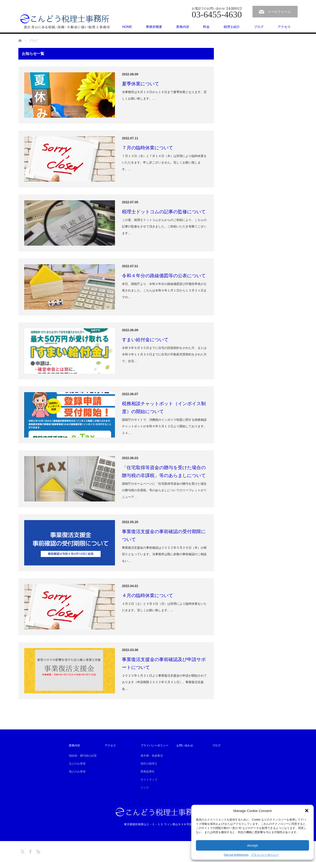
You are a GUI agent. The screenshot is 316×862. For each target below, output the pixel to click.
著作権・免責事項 (152, 755)
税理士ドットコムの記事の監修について (164, 211)
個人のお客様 (77, 771)
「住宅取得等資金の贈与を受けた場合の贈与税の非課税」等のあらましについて (164, 471)
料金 (206, 27)
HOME (127, 27)
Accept (252, 845)
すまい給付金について (145, 339)
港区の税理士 (149, 763)
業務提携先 (148, 771)
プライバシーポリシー (265, 854)
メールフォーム (279, 11)
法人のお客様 (77, 763)
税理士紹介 (232, 27)
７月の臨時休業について (147, 147)
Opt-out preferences (236, 854)
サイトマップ (149, 779)
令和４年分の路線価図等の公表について (164, 275)
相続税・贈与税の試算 (83, 755)
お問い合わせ (184, 745)
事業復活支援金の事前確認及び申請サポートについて (164, 663)
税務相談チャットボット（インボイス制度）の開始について (164, 407)
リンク (145, 787)
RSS (37, 850)
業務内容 (182, 27)
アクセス (284, 27)
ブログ (259, 27)
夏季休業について (140, 83)
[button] (306, 810)
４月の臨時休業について (147, 595)
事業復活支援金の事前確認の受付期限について (164, 535)
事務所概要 (154, 27)
